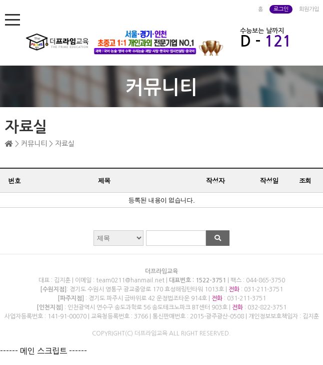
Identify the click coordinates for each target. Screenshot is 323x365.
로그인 (281, 9)
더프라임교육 (161, 271)
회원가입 (309, 9)
